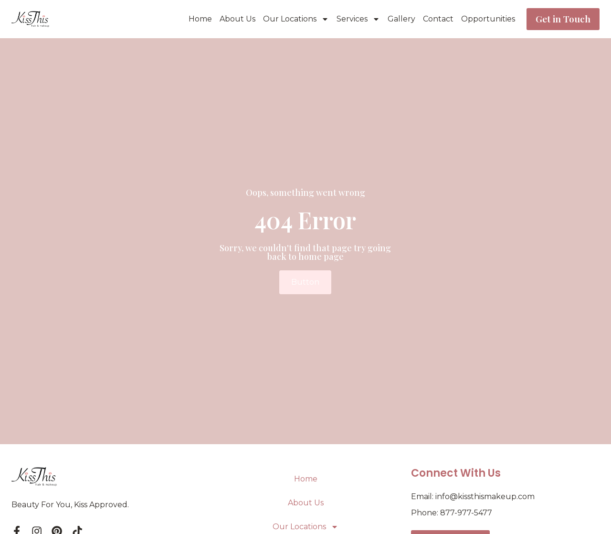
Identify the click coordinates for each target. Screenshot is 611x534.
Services (356, 19)
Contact (436, 18)
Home (198, 18)
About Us (235, 18)
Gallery (399, 18)
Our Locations (294, 19)
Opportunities (486, 18)
